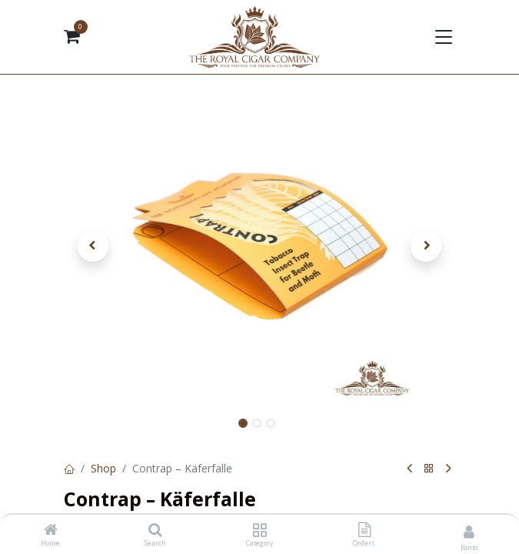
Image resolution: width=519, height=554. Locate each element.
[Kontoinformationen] (469, 531)
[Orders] (364, 530)
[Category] (259, 530)
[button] (93, 246)
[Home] (51, 530)
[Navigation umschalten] (443, 37)
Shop (103, 468)
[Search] (155, 530)
